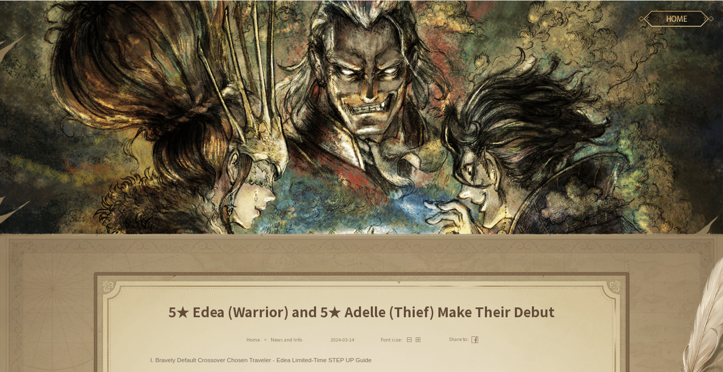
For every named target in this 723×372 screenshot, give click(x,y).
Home (253, 339)
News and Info (286, 339)
